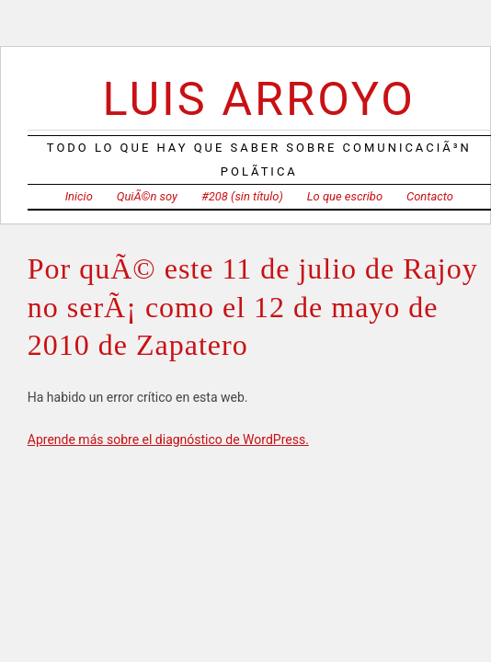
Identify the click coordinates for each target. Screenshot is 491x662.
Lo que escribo (345, 196)
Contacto (429, 196)
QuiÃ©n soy (147, 196)
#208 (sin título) (242, 196)
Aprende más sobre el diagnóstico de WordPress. (168, 439)
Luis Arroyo (259, 99)
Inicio (79, 196)
